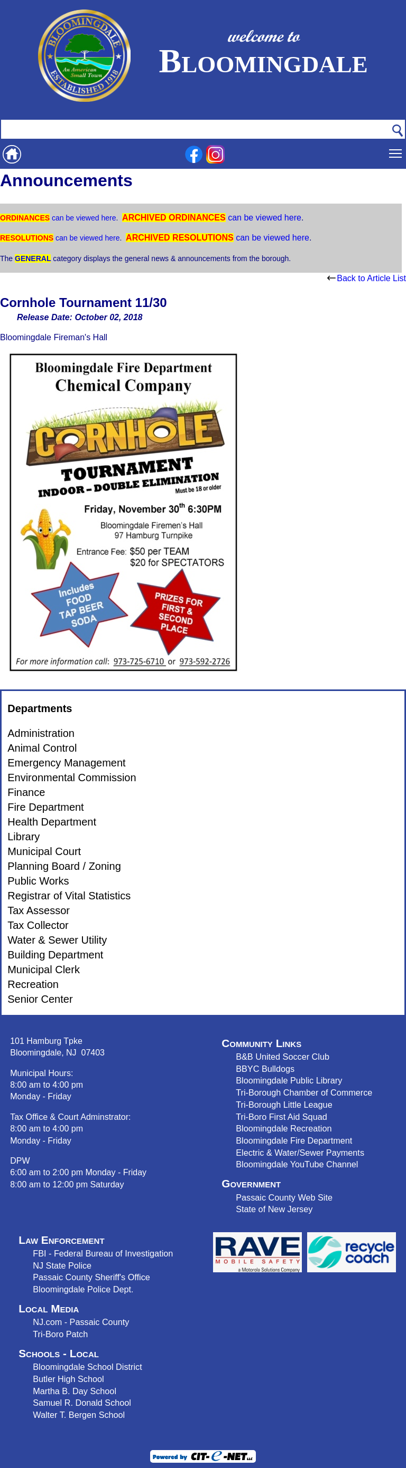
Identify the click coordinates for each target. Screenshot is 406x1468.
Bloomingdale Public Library (289, 1080)
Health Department (51, 822)
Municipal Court (44, 851)
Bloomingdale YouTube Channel (297, 1164)
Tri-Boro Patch (60, 1334)
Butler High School (68, 1379)
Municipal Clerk (43, 969)
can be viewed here (83, 218)
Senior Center (39, 999)
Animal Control (42, 748)
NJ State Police (62, 1265)
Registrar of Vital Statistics (69, 895)
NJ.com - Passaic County (81, 1322)
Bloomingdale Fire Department (294, 1140)
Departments (39, 708)
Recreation (33, 984)
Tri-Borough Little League (284, 1104)
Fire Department (45, 807)
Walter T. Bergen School (79, 1414)
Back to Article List (366, 278)
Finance (26, 792)
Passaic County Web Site (284, 1197)
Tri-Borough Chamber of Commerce (304, 1092)
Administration (41, 733)
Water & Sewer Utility (57, 940)
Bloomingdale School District (87, 1366)
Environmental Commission (71, 777)
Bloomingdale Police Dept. (83, 1289)
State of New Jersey (274, 1209)
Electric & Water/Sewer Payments (300, 1152)
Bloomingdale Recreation (283, 1128)
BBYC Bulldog (263, 1068)
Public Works (38, 881)
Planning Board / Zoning (64, 866)
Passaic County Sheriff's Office (91, 1277)
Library (23, 836)
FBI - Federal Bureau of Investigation (103, 1253)
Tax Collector (38, 925)
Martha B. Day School (74, 1391)
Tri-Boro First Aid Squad (281, 1116)
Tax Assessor (38, 910)
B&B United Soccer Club (282, 1056)
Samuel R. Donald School (82, 1402)
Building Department (55, 955)
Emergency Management (66, 763)
